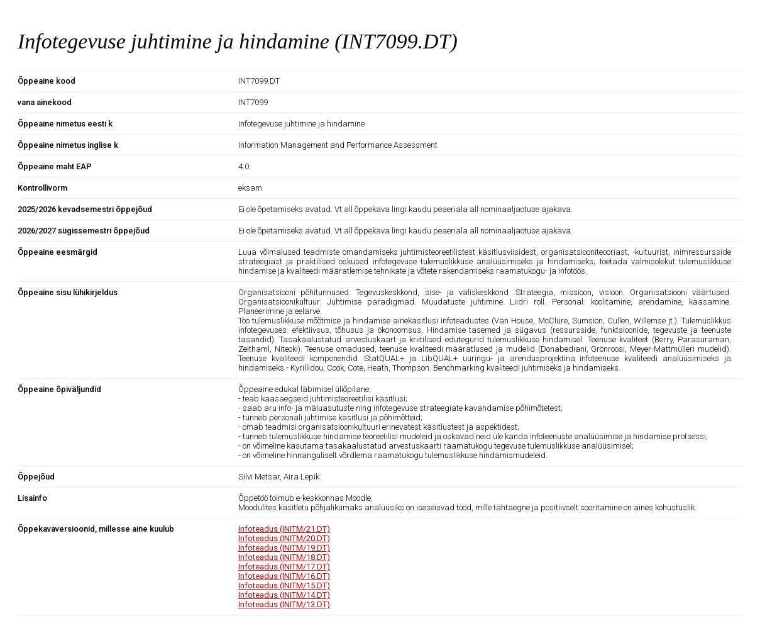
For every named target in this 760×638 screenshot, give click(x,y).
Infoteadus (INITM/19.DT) (284, 547)
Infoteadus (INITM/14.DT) (284, 595)
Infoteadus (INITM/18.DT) (284, 557)
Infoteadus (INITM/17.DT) (284, 566)
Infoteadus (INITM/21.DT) (284, 529)
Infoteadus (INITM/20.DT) (284, 538)
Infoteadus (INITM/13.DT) (284, 604)
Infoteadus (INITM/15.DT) (284, 585)
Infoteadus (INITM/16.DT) (284, 576)
